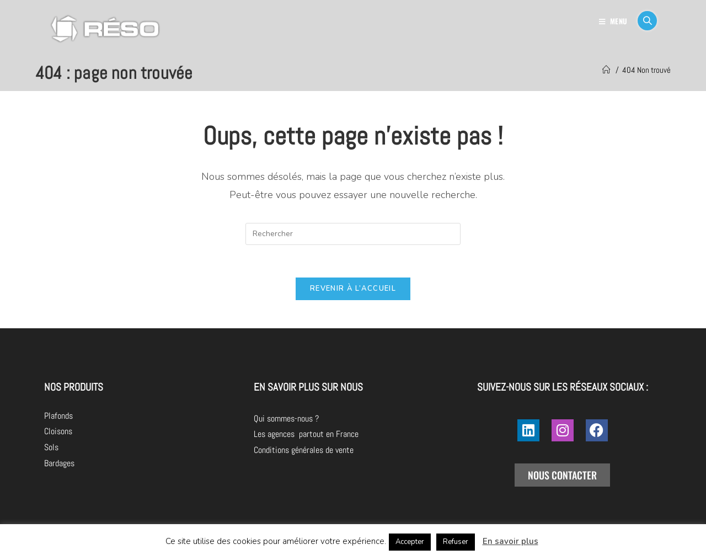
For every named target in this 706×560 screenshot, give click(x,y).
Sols (51, 448)
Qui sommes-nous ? (348, 419)
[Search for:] (643, 20)
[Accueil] (606, 70)
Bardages (59, 464)
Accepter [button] (409, 542)
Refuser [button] (455, 542)
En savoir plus (510, 541)
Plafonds (58, 416)
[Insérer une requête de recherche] (353, 234)
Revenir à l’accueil (353, 290)
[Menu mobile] (614, 20)
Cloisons (58, 432)
